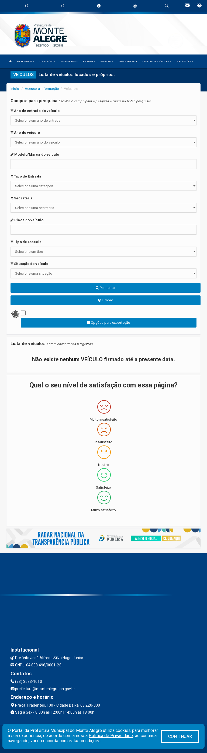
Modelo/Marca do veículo (35, 154)
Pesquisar (105, 288)
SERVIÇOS (106, 61)
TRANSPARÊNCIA (128, 61)
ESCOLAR (89, 61)
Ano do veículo (25, 133)
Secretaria (22, 198)
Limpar (105, 300)
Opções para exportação (108, 323)
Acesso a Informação (42, 89)
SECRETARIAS (69, 61)
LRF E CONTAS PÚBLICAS (156, 61)
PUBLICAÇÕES (185, 61)
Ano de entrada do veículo (35, 111)
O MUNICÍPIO (47, 61)
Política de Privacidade (111, 735)
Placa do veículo (27, 220)
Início (15, 89)
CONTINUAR (180, 736)
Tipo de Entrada (26, 176)
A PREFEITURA (25, 61)
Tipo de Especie (26, 242)
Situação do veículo (29, 264)
